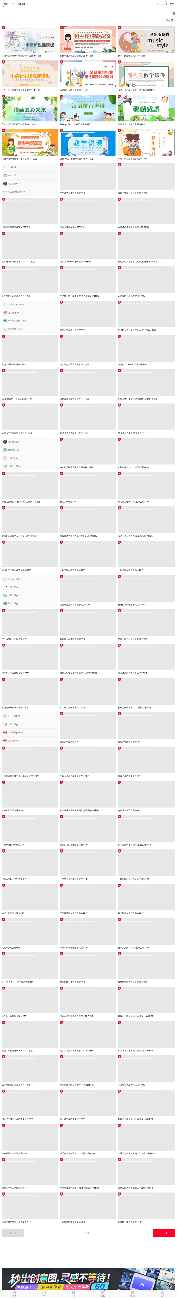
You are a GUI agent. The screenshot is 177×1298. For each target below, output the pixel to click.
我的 (162, 1296)
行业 (73, 1296)
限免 (103, 1296)
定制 (171, 3)
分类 (44, 1296)
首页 (14, 1296)
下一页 (164, 1233)
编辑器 (132, 1296)
